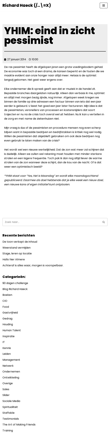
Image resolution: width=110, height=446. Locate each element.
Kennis (6, 348)
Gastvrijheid (10, 313)
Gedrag (7, 318)
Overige (7, 383)
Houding (7, 324)
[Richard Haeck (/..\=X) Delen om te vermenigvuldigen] (26, 5)
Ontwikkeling (10, 377)
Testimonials (10, 419)
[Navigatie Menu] (104, 5)
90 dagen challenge (15, 283)
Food (5, 307)
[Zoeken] (51, 222)
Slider (6, 395)
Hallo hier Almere (13, 259)
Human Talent (11, 330)
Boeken (7, 295)
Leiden (6, 354)
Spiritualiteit (10, 407)
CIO (4, 301)
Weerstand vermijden (16, 248)
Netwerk (8, 366)
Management (11, 360)
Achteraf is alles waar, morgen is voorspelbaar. (32, 265)
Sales (5, 389)
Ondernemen (11, 371)
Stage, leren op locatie (17, 253)
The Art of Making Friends (19, 424)
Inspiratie (8, 336)
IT (3, 342)
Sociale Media (11, 401)
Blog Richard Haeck (15, 289)
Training (7, 430)
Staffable (8, 413)
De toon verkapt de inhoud (19, 242)
